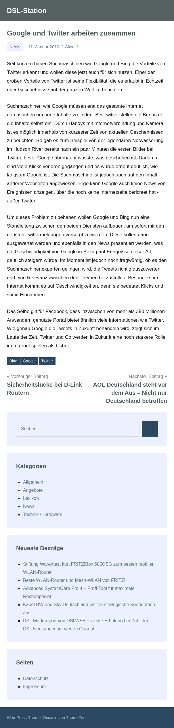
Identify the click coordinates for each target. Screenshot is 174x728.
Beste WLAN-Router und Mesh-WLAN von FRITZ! (74, 580)
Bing (13, 361)
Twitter (47, 361)
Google (29, 361)
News (14, 46)
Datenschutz (36, 678)
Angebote (33, 490)
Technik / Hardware (42, 514)
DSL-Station (26, 10)
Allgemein (33, 482)
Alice (69, 46)
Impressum (34, 686)
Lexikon (31, 498)
